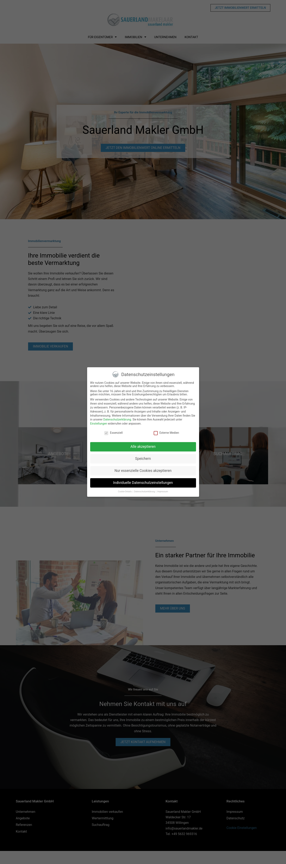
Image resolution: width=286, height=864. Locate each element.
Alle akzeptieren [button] (143, 447)
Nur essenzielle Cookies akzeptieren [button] (142, 471)
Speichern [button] (143, 459)
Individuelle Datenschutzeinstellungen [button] (143, 483)
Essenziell (113, 432)
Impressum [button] (162, 491)
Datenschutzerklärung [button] (145, 491)
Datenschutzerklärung (117, 419)
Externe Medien (166, 432)
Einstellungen (98, 423)
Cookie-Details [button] (125, 491)
